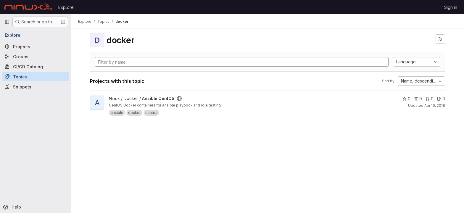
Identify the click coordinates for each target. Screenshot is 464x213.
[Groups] (35, 56)
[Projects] (35, 46)
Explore (66, 7)
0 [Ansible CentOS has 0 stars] (406, 98)
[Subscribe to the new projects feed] (440, 39)
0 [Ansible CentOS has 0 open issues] (441, 98)
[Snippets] (35, 86)
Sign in (450, 7)
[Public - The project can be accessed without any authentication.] (179, 98)
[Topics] (35, 76)
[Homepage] (28, 7)
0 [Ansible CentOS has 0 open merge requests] (430, 98)
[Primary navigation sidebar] (7, 22)
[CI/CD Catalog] (35, 66)
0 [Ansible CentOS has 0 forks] (418, 98)
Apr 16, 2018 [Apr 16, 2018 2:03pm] (434, 105)
